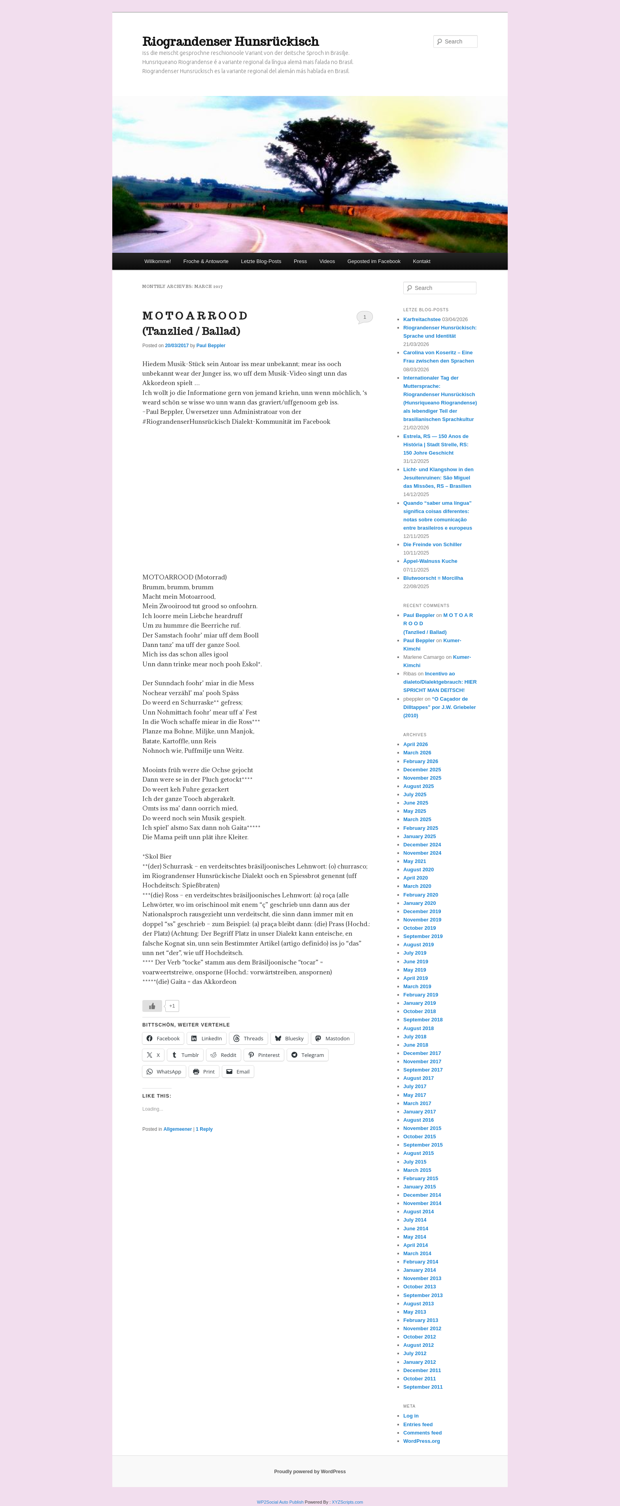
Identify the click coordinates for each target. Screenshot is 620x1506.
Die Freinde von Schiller (432, 544)
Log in (411, 1416)
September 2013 (423, 1295)
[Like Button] (152, 1006)
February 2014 (420, 1262)
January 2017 (419, 1112)
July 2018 (415, 1037)
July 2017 (415, 1086)
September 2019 (423, 936)
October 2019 (419, 928)
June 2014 (415, 1228)
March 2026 (417, 753)
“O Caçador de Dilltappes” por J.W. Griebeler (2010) (439, 707)
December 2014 (422, 1195)
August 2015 (418, 1153)
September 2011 (423, 1387)
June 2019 (415, 962)
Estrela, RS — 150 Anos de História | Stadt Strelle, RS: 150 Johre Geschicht (436, 444)
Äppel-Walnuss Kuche (430, 561)
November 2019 (422, 920)
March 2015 (417, 1170)
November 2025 (422, 778)
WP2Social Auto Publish (280, 1502)
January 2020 (419, 903)
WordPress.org (421, 1441)
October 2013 (419, 1287)
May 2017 (414, 1095)
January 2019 (419, 1003)
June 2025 (415, 803)
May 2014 (414, 1237)
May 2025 (414, 811)
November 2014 (422, 1203)
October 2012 (419, 1337)
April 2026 (415, 744)
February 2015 (420, 1178)
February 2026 (420, 761)
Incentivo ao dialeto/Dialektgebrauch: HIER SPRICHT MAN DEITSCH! (440, 682)
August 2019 (418, 945)
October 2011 (419, 1379)
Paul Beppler (211, 345)
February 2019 (420, 995)
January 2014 (419, 1270)
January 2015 (419, 1187)
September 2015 (423, 1145)
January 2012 (419, 1362)
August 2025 (418, 786)
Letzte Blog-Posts (261, 261)
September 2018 (423, 1020)
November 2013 (422, 1278)
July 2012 (415, 1353)
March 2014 (417, 1253)
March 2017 (417, 1103)
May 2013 (414, 1312)
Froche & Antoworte (206, 261)
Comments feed (422, 1433)
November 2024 (422, 853)
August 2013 (418, 1304)
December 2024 (422, 845)
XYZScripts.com (347, 1502)
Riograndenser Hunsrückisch (230, 41)
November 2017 (422, 1061)
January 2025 (419, 836)
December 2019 (422, 911)
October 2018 (419, 1011)
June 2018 (415, 1045)
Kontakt (422, 261)
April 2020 (415, 878)
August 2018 (418, 1028)
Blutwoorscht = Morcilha (433, 578)
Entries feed (418, 1424)
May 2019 (414, 970)
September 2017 (423, 1070)
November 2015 (422, 1128)
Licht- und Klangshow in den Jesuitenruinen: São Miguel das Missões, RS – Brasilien (438, 477)
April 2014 (415, 1245)
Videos (327, 261)
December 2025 (422, 770)
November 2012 (422, 1328)
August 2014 (418, 1212)
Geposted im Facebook (374, 261)
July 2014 (415, 1220)
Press (300, 261)
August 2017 (418, 1078)
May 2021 (414, 861)
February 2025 (420, 828)
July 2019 (415, 953)
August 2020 (418, 869)
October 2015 (419, 1136)
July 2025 (415, 794)
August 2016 (418, 1120)
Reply (204, 1129)
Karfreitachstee (422, 319)
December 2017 (422, 1053)
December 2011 (422, 1370)
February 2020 (420, 895)
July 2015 (415, 1162)
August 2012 (418, 1345)
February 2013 (420, 1320)
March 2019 (417, 986)
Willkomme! (157, 261)
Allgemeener (177, 1129)
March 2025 (417, 819)
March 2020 (417, 886)
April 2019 (415, 978)
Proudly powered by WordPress (310, 1471)
